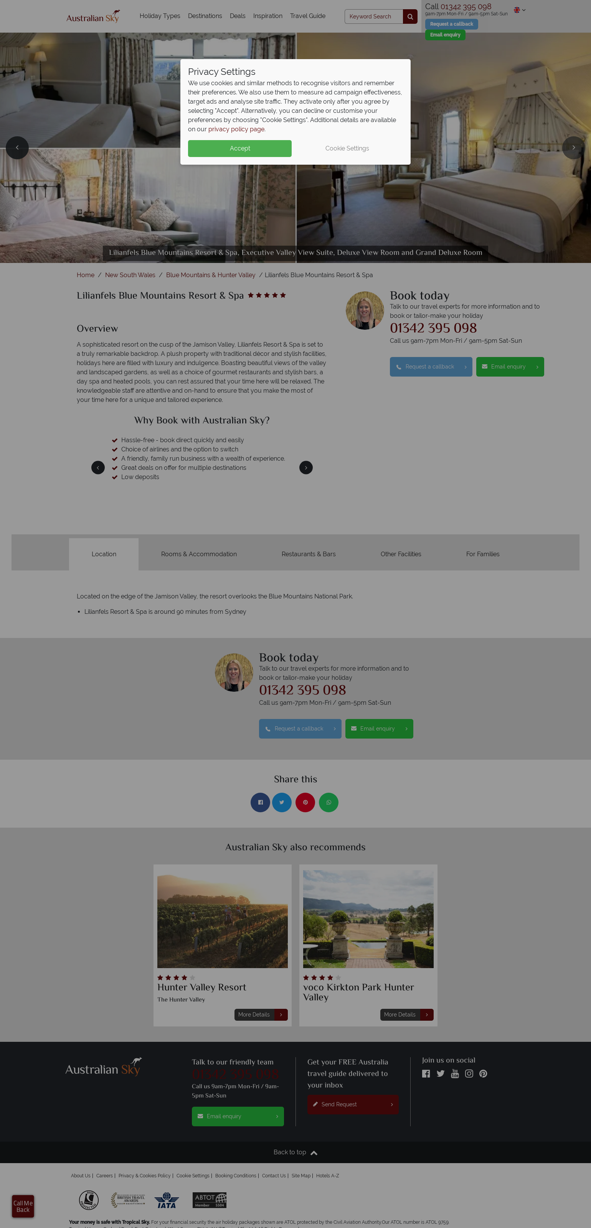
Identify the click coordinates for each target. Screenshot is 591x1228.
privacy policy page (236, 129)
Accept (240, 148)
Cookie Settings (347, 148)
